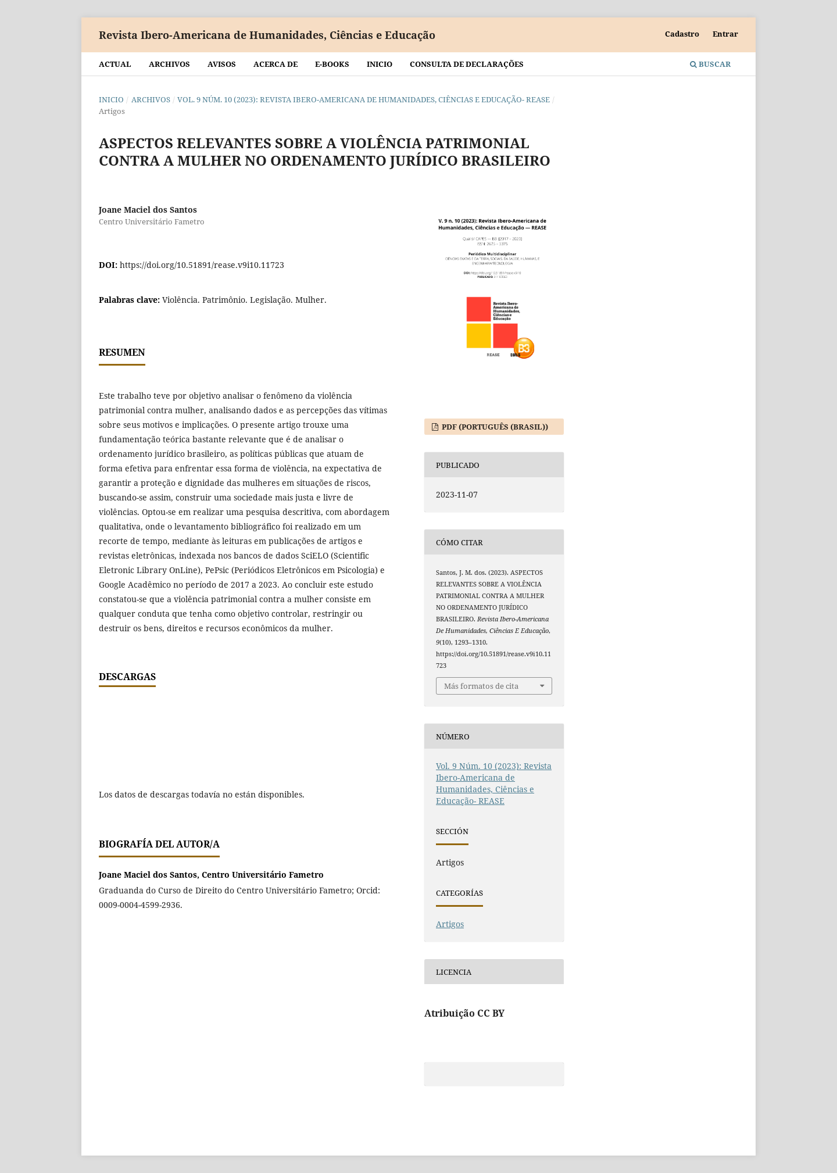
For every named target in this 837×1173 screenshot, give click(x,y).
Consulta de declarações (467, 64)
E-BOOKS (332, 64)
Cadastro (682, 33)
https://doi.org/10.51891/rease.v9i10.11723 (202, 264)
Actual (115, 64)
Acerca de (275, 64)
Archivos (169, 64)
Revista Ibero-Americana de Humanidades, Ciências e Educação (267, 35)
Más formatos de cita (481, 686)
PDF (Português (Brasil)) (494, 426)
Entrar (725, 33)
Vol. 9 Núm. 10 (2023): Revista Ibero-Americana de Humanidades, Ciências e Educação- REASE (363, 99)
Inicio (379, 64)
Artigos (450, 923)
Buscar (710, 64)
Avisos (222, 64)
